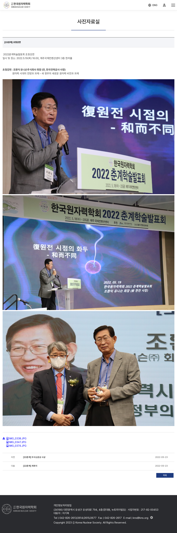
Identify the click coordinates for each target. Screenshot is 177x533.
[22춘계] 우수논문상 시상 (34, 457)
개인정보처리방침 (63, 505)
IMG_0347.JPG (17, 442)
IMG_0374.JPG (17, 445)
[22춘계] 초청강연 (12, 42)
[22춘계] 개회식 (30, 466)
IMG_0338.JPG (17, 438)
